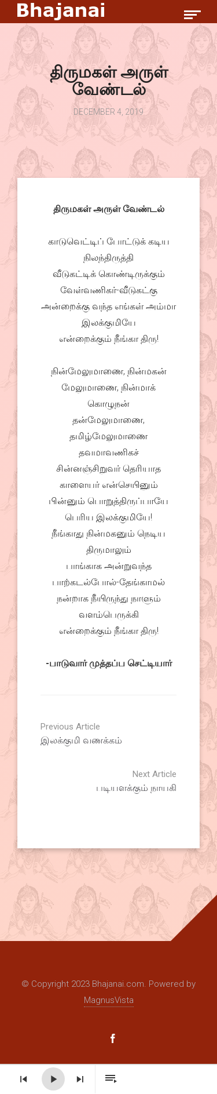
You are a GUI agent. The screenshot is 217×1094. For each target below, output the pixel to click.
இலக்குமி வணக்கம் (127, 733)
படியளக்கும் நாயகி (89, 781)
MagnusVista (109, 1000)
